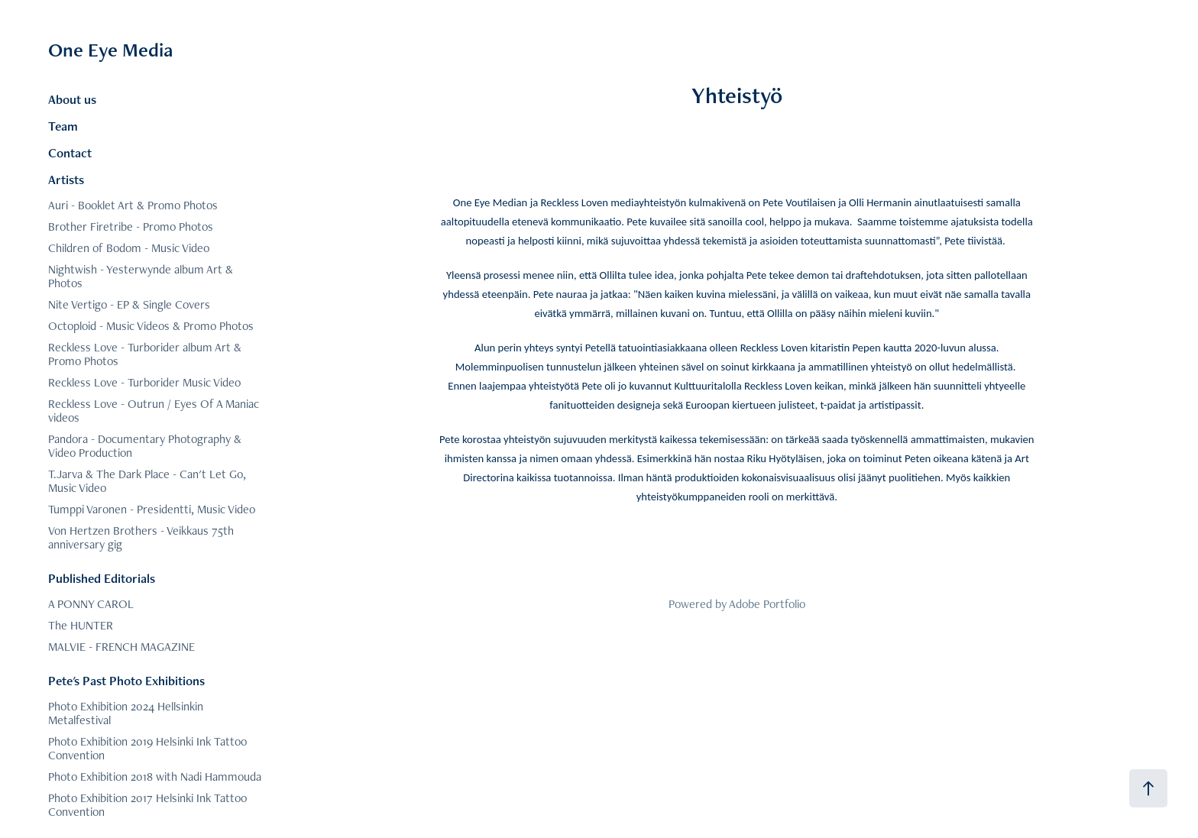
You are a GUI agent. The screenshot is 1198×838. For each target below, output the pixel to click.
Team (63, 126)
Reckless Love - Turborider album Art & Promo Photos (144, 354)
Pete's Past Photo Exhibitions (126, 680)
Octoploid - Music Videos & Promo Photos (151, 326)
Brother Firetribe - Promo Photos (130, 226)
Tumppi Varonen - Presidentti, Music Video (151, 509)
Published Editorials (101, 578)
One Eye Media (110, 50)
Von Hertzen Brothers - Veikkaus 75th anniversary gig (141, 537)
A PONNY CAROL (91, 604)
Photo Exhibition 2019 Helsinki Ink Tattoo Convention (147, 748)
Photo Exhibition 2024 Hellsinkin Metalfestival (125, 713)
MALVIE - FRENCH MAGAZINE (121, 647)
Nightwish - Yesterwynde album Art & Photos (140, 276)
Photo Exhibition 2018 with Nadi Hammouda (154, 776)
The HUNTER (80, 625)
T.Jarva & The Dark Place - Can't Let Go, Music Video (147, 481)
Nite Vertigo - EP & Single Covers (129, 304)
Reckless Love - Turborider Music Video (144, 382)
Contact (70, 152)
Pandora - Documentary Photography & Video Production (144, 446)
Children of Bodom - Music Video (128, 248)
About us (72, 99)
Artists (66, 179)
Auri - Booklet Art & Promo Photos (133, 205)
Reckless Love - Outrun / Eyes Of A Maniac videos (153, 410)
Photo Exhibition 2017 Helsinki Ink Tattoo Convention (147, 805)
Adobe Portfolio (767, 604)
